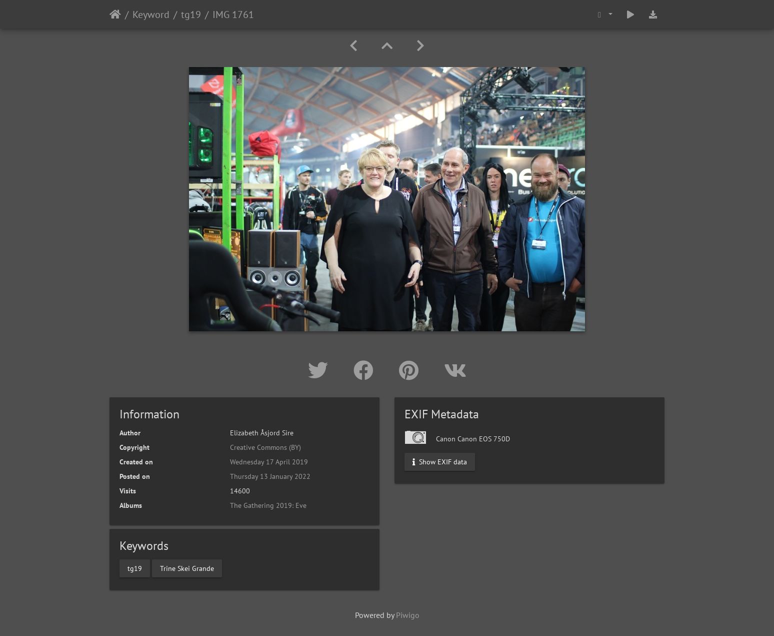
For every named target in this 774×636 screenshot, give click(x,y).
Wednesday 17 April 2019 (269, 461)
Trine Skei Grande (187, 567)
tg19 (191, 14)
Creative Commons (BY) (265, 447)
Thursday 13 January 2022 (270, 476)
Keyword (151, 14)
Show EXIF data (439, 461)
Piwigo (408, 615)
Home (115, 14)
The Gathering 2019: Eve (268, 505)
